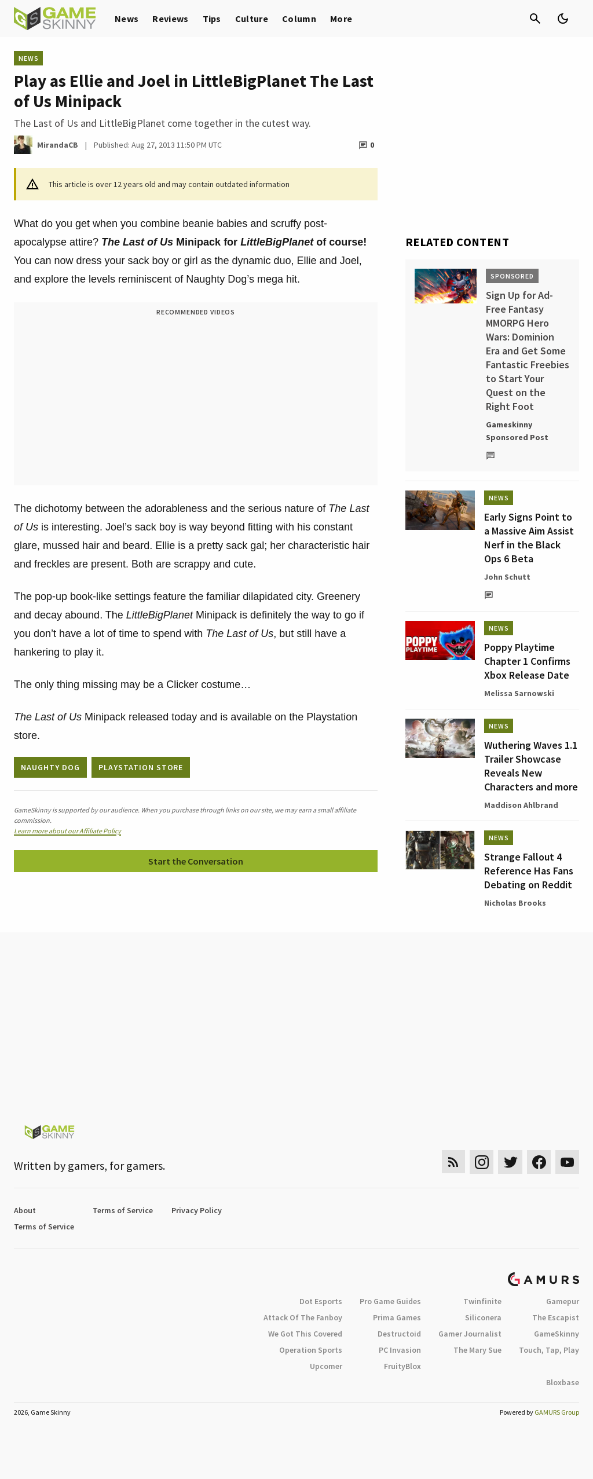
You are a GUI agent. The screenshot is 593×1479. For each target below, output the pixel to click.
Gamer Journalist (470, 1333)
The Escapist (555, 1317)
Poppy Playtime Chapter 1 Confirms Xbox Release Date (527, 661)
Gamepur (562, 1301)
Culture (251, 18)
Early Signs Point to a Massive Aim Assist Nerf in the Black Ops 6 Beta (529, 537)
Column (299, 18)
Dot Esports (320, 1301)
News (126, 18)
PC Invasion (400, 1350)
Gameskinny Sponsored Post (517, 430)
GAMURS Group (557, 1412)
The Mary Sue (477, 1350)
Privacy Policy (196, 1210)
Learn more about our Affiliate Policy (67, 830)
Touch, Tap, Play (549, 1350)
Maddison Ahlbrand (521, 805)
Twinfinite (482, 1301)
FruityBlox (402, 1366)
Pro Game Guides (390, 1301)
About (25, 1210)
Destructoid (399, 1333)
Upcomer (326, 1366)
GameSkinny (556, 1333)
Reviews (170, 18)
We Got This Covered (305, 1333)
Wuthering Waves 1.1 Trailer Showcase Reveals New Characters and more (531, 765)
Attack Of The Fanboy (302, 1317)
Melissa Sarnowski (519, 693)
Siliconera (483, 1317)
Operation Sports (310, 1350)
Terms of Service (123, 1210)
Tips (212, 18)
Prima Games (397, 1317)
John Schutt (507, 577)
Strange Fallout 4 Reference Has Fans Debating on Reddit (528, 870)
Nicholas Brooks (515, 903)
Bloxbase (562, 1382)
